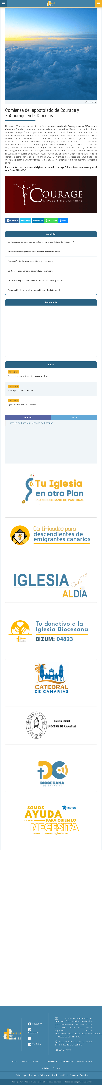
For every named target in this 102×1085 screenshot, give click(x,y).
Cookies (84, 1075)
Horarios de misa (84, 1061)
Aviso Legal (21, 1075)
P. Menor (37, 1061)
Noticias (45, 1068)
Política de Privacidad (39, 1075)
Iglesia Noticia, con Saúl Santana (22, 404)
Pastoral (25, 1061)
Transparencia (67, 1061)
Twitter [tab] (73, 417)
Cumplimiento (51, 1061)
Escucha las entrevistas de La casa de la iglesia (28, 376)
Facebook (35, 1023)
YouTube (34, 1044)
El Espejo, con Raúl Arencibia (20, 390)
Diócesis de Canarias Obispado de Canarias (30, 423)
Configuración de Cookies (65, 1075)
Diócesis (14, 1061)
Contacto (57, 1068)
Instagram (33, 1031)
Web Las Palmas (86, 1082)
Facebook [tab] (28, 417)
